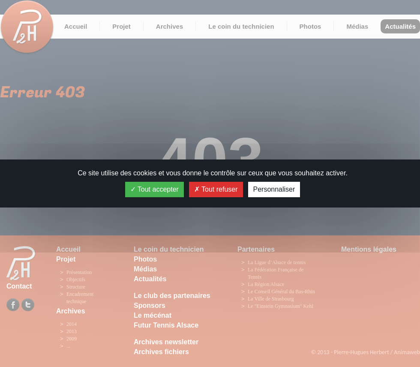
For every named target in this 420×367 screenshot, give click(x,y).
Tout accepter (154, 189)
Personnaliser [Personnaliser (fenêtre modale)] (274, 189)
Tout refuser (216, 189)
